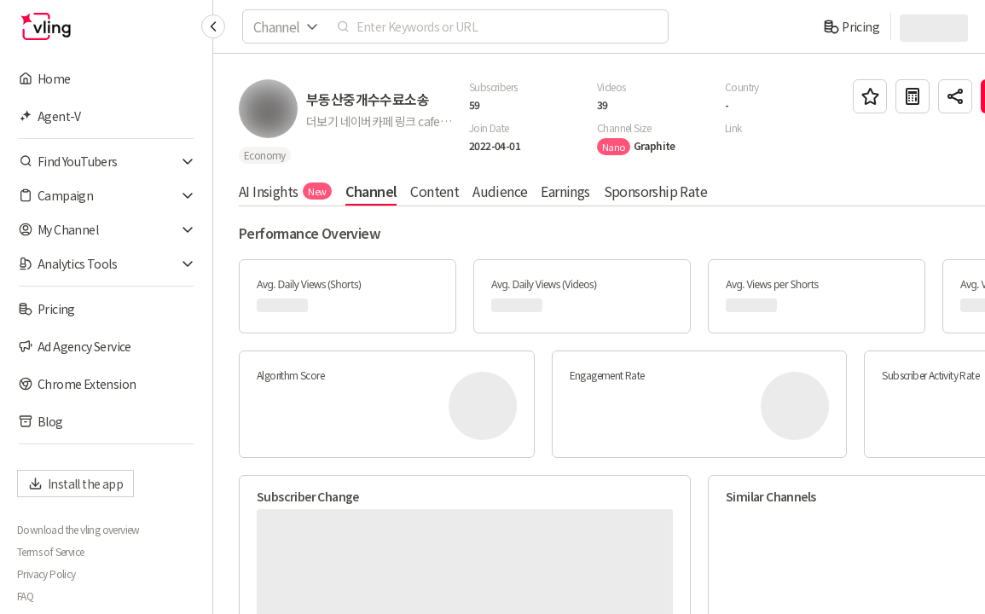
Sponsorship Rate (655, 191)
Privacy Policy (46, 574)
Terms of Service (50, 552)
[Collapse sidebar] (213, 26)
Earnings (565, 191)
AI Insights (285, 191)
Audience (499, 191)
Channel (371, 191)
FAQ (25, 596)
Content (434, 191)
